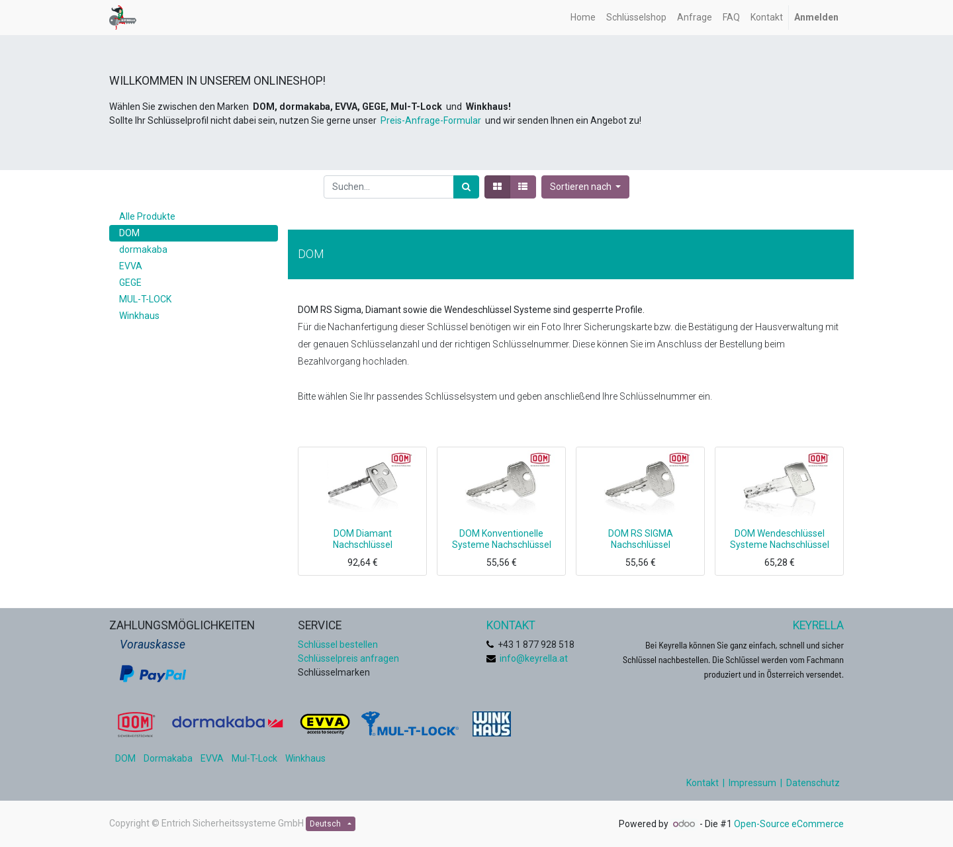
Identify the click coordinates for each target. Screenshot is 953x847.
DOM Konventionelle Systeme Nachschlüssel (501, 539)
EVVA (212, 758)
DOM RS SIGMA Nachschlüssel (640, 539)
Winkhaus (305, 758)
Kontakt (702, 783)
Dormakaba (168, 758)
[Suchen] (466, 187)
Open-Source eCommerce (789, 824)
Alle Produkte (147, 216)
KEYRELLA (818, 625)
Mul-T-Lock (254, 758)
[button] (585, 187)
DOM (125, 758)
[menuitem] (583, 17)
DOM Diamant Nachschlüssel (362, 539)
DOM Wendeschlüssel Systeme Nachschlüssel (779, 539)
